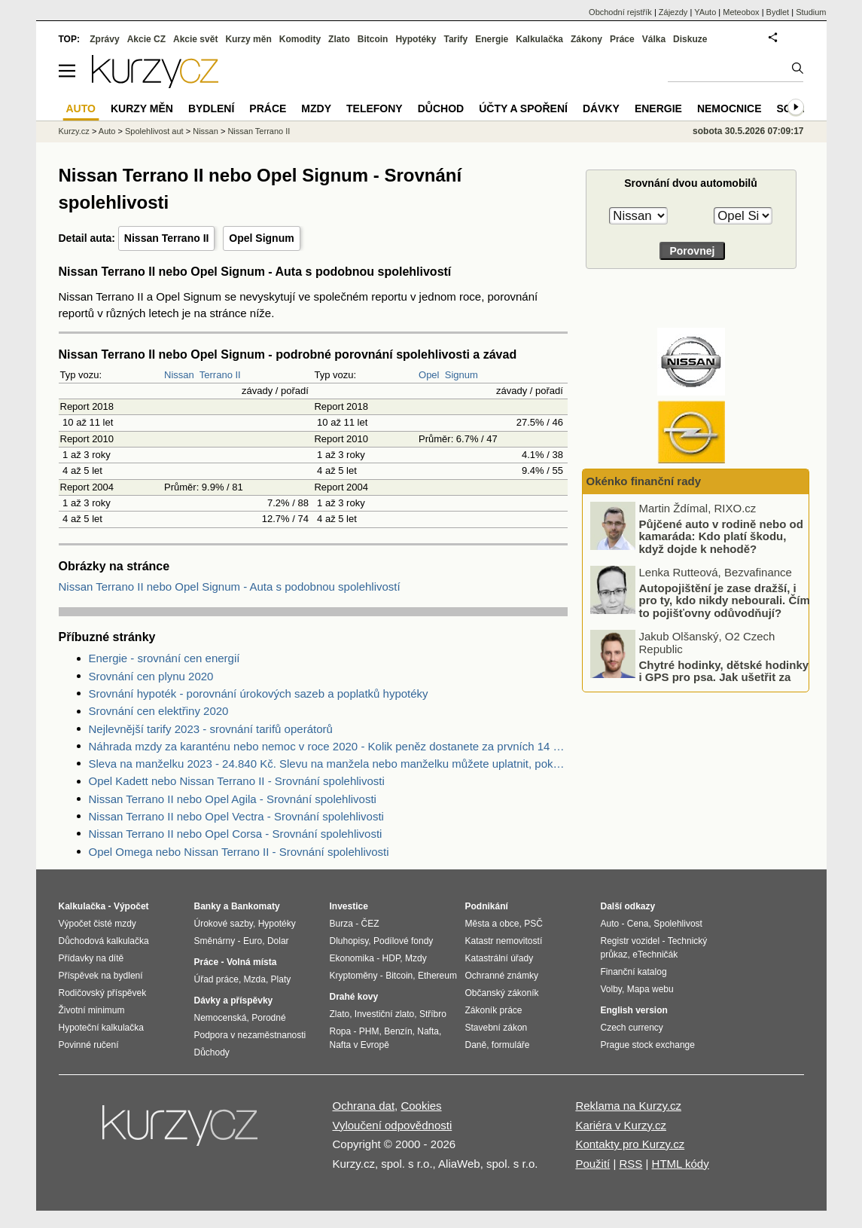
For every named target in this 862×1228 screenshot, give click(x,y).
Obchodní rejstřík (620, 12)
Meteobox (741, 12)
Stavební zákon (496, 1027)
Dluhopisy (349, 941)
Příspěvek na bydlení (101, 975)
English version (634, 1010)
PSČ (533, 923)
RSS (630, 1163)
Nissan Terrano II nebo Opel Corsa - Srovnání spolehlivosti (235, 833)
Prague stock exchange (648, 1045)
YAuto (705, 12)
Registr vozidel (630, 941)
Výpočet (131, 906)
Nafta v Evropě (359, 1045)
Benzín (398, 1031)
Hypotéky (415, 39)
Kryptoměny (354, 975)
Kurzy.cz (74, 131)
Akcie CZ (146, 39)
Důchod (441, 108)
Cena (638, 923)
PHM (369, 1031)
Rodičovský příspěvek (103, 993)
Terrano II (220, 374)
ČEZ (370, 923)
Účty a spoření (523, 108)
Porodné (268, 1018)
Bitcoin (373, 39)
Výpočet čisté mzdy (97, 923)
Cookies (421, 1105)
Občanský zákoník (502, 993)
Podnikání (486, 906)
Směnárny (215, 941)
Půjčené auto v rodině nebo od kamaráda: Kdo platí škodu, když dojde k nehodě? (721, 535)
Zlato (339, 39)
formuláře (511, 1045)
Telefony (374, 108)
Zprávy (104, 39)
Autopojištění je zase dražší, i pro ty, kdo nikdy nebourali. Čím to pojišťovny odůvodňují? (724, 600)
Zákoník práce (493, 1010)
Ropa (341, 1031)
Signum (461, 374)
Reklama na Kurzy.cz (628, 1105)
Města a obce (492, 923)
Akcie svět (195, 39)
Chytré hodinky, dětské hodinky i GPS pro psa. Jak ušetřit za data (724, 676)
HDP (391, 958)
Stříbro (432, 1014)
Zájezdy (673, 12)
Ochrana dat (364, 1105)
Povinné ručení (89, 1045)
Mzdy (316, 108)
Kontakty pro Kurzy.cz (629, 1144)
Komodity (300, 39)
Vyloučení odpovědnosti (392, 1125)
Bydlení (211, 108)
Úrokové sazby (223, 923)
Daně (476, 1045)
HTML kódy (680, 1163)
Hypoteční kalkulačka (101, 1027)
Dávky (601, 108)
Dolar (278, 941)
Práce (622, 39)
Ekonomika (352, 958)
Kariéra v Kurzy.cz (620, 1125)
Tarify (455, 39)
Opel (429, 374)
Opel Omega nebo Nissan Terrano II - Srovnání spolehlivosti (239, 851)
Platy (281, 979)
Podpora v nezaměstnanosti (250, 1035)
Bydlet (778, 12)
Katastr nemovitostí (504, 941)
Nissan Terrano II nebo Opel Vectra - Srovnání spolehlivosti (236, 816)
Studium (811, 12)
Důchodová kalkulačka (104, 941)
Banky (207, 906)
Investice (349, 906)
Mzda (255, 979)
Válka (654, 39)
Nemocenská (220, 1018)
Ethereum (437, 975)
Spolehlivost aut (154, 131)
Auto (107, 131)
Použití (592, 1163)
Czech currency (632, 1027)
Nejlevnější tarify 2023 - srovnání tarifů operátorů (211, 728)
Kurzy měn (248, 39)
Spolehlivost (677, 923)
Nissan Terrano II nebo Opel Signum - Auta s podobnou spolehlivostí (230, 586)
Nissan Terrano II (166, 238)
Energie (491, 39)
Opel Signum (261, 238)
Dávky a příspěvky (233, 1000)
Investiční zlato (384, 1014)
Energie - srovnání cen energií (164, 658)
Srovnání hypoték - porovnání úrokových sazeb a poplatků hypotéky (258, 693)
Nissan (179, 374)
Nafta (428, 1031)
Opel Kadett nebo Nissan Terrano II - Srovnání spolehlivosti (237, 780)
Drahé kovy (354, 996)
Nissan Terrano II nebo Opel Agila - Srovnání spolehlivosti (232, 799)
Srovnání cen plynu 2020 (151, 676)
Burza (341, 923)
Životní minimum (92, 1010)
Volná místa (251, 962)
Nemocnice (729, 108)
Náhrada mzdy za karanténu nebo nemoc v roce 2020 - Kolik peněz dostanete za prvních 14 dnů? (328, 746)
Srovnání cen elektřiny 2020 (159, 710)
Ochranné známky (501, 975)
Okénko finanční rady (644, 481)
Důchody (212, 1052)
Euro (252, 941)
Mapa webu (650, 989)
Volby (611, 989)
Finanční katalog (634, 972)
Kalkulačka (539, 39)
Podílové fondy (403, 941)
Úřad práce (216, 979)
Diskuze (690, 39)
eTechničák (655, 954)
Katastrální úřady (499, 958)
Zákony (586, 39)
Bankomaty (255, 906)
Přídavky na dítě (91, 958)
